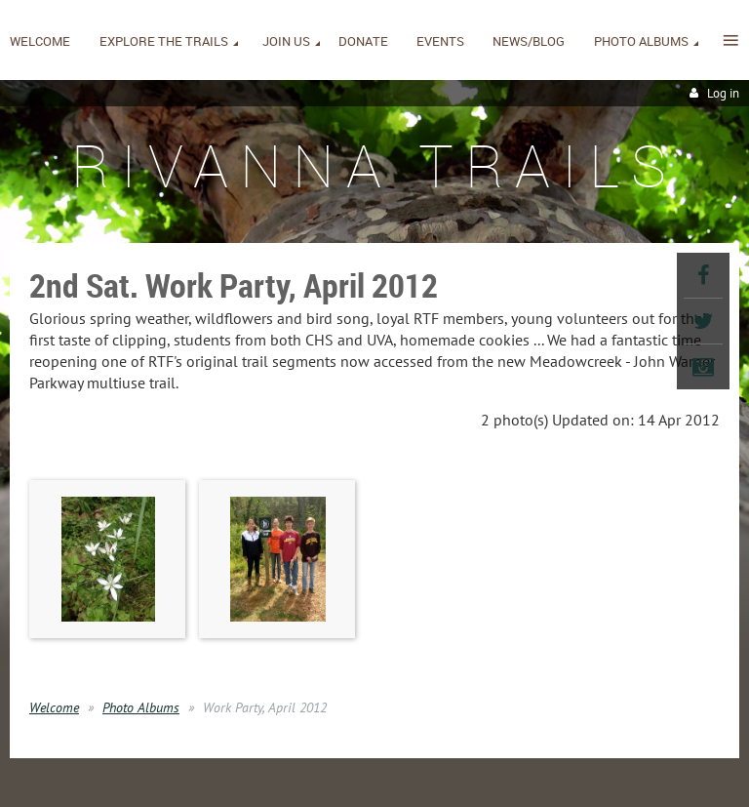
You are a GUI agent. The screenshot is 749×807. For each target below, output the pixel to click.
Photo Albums (140, 707)
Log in (723, 93)
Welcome (54, 707)
